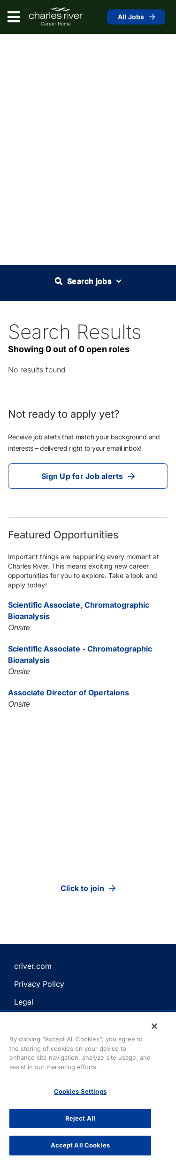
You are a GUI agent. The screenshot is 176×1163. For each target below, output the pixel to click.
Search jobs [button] (88, 281)
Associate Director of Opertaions (68, 692)
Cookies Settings (80, 1091)
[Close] (154, 1026)
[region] (88, 1087)
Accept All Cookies (80, 1145)
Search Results (74, 332)
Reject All (80, 1118)
